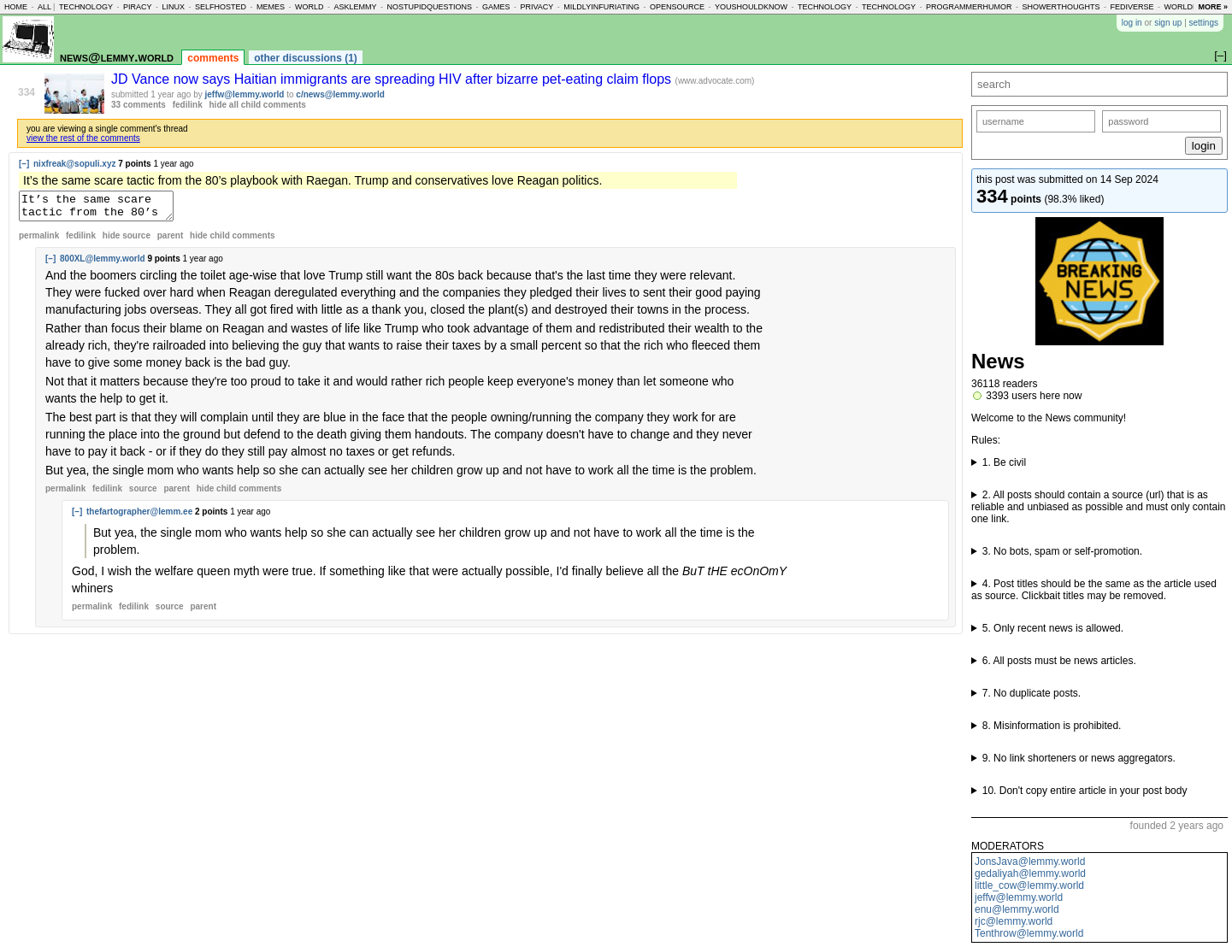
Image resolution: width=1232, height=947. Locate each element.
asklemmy (354, 7)
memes (270, 7)
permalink (39, 240)
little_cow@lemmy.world (1029, 885)
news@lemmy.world (117, 57)
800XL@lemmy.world (102, 263)
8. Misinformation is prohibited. (1052, 726)
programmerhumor (969, 7)
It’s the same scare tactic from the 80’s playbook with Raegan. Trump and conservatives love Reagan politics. (105, 208)
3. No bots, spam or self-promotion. (1062, 551)
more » (1213, 7)
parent (170, 240)
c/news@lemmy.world (340, 94)
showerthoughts (1061, 7)
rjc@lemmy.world (1013, 921)
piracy (137, 7)
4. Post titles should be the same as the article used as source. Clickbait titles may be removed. (1094, 590)
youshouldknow (751, 7)
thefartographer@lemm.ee (139, 516)
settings (1203, 22)
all (44, 7)
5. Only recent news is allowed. (1052, 628)
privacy (537, 7)
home (15, 7)
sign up (1168, 22)
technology (86, 7)
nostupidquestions (429, 7)
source (143, 493)
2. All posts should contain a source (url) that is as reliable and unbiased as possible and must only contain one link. (1098, 507)
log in (1132, 22)
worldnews (1190, 7)
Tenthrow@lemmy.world (1029, 933)
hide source (126, 240)
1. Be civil (1004, 462)
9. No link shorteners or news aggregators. (1079, 758)
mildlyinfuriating (601, 7)
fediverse (1131, 7)
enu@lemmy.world (1017, 909)
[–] (24, 163)
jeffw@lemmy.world (1019, 897)
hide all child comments (257, 104)
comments (213, 58)
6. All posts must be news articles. (1059, 661)
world (309, 7)
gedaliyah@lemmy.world (1030, 873)
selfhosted (220, 7)
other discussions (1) (305, 58)
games (496, 7)
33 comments (138, 104)
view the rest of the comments (83, 138)
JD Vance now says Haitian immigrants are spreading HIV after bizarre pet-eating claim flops (393, 79)
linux (173, 7)
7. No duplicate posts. (1031, 693)
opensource (677, 7)
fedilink (188, 104)
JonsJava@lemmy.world (1030, 862)
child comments (232, 240)
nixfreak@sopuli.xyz (74, 163)
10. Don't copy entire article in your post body (1085, 791)
